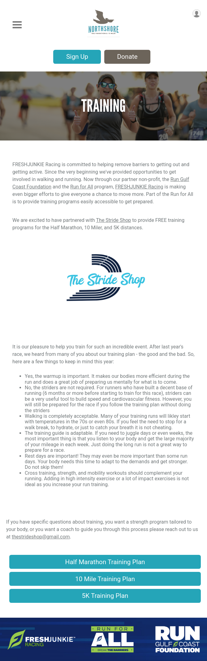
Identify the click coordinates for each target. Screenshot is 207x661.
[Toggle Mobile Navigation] (17, 25)
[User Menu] (196, 13)
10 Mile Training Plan (105, 579)
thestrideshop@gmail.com (41, 537)
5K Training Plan (105, 595)
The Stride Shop (113, 220)
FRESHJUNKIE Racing (139, 187)
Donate (127, 56)
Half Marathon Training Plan (105, 562)
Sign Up (77, 56)
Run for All (81, 187)
